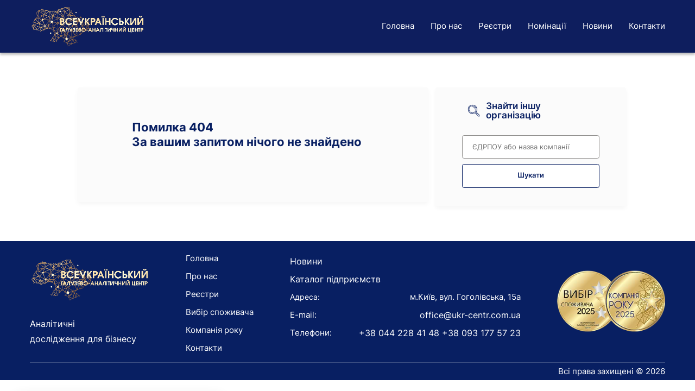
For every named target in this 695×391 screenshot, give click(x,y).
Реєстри (494, 26)
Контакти (647, 26)
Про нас (446, 26)
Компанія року (214, 330)
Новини (597, 26)
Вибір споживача (220, 312)
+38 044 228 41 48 (399, 332)
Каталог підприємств (335, 279)
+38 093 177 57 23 (481, 332)
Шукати (530, 175)
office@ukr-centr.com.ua (470, 315)
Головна (398, 26)
